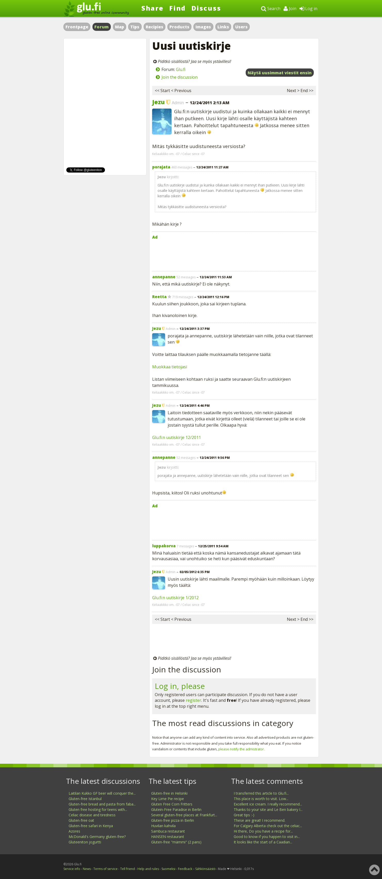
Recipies (154, 27)
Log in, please (180, 686)
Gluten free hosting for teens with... (98, 809)
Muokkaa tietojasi (169, 367)
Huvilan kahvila (163, 825)
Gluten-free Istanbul (85, 798)
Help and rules (148, 869)
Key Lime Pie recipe (167, 798)
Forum (101, 27)
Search (270, 8)
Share (152, 8)
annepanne (163, 276)
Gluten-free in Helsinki (169, 793)
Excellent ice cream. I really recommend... (268, 804)
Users (241, 27)
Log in (308, 8)
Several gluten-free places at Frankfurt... (184, 814)
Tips (134, 27)
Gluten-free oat (81, 820)
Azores (74, 831)
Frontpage (77, 27)
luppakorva (164, 545)
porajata (161, 166)
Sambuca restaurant (168, 831)
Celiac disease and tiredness (92, 814)
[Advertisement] (234, 254)
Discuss (206, 8)
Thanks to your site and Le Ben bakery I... (268, 809)
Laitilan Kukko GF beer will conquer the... (102, 793)
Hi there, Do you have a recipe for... (263, 831)
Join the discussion (179, 77)
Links (223, 27)
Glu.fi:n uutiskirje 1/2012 (175, 597)
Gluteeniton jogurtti (85, 842)
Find (177, 8)
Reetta (159, 296)
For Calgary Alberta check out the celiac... (268, 825)
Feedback (185, 869)
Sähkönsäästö (205, 869)
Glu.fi (180, 69)
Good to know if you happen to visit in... (267, 836)
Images (203, 27)
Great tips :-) (244, 814)
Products (179, 27)
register (193, 700)
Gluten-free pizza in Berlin (172, 820)
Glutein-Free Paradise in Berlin (176, 809)
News (87, 869)
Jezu (158, 102)
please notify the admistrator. (241, 749)
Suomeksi (168, 869)
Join (289, 8)
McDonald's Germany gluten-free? (97, 836)
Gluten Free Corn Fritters (171, 804)
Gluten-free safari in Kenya (91, 825)
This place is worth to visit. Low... (261, 798)
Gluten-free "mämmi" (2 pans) (176, 842)
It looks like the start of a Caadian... (263, 842)
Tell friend (127, 869)
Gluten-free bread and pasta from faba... (102, 804)
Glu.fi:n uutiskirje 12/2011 (176, 437)
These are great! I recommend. (259, 820)
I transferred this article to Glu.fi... (261, 793)
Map (119, 27)
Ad (155, 237)
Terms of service (105, 869)
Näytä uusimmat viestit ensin (280, 73)
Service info (71, 869)
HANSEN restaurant (167, 836)
